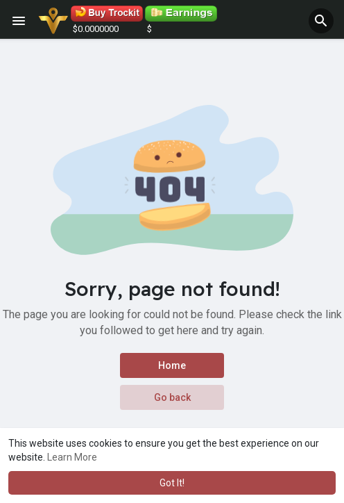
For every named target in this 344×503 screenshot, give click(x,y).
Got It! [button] (172, 482)
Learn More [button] (72, 457)
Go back (172, 397)
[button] (321, 20)
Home (172, 365)
